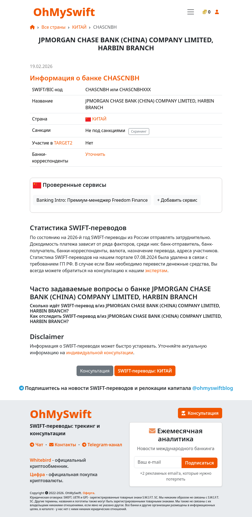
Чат (36, 445)
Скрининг (138, 131)
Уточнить (95, 154)
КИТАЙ (79, 27)
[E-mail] (158, 462)
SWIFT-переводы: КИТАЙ (145, 371)
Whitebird (40, 460)
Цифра (37, 474)
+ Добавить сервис (177, 200)
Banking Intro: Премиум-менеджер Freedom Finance (92, 200)
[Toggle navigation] (190, 12)
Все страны (53, 27)
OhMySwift (64, 11)
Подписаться (199, 463)
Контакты (62, 445)
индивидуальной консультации (99, 353)
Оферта (88, 493)
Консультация (95, 371)
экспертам (156, 270)
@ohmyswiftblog (212, 388)
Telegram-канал (102, 445)
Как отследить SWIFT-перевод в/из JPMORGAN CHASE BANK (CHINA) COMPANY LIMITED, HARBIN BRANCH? (126, 319)
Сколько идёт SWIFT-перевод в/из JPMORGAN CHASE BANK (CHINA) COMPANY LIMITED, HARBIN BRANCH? (125, 308)
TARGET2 (63, 143)
